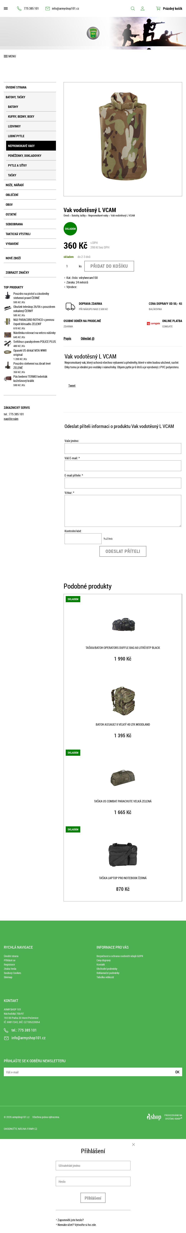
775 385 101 (31, 8)
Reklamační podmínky (108, 973)
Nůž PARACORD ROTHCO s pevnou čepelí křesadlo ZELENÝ (33, 322)
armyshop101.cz (20, 1117)
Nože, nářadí (15, 185)
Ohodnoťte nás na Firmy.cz (20, 1129)
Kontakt (101, 964)
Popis (67, 338)
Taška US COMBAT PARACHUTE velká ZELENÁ (123, 801)
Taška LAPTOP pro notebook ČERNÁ (123, 878)
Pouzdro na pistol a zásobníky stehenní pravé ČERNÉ (31, 296)
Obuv (9, 204)
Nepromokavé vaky (21, 146)
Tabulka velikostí (105, 977)
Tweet (71, 385)
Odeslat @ (87, 338)
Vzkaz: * (69, 493)
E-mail (7, 1069)
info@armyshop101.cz (65, 8)
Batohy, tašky (15, 97)
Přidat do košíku (109, 266)
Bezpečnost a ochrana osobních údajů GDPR (120, 956)
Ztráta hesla (10, 968)
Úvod (66, 215)
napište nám (11, 419)
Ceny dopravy (104, 960)
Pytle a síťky (17, 165)
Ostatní (11, 214)
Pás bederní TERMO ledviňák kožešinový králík (30, 378)
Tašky (12, 175)
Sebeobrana (14, 224)
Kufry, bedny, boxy (21, 116)
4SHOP (178, 1118)
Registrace (9, 964)
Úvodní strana (16, 87)
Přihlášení (93, 1198)
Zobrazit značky (17, 272)
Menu (12, 56)
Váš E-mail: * (72, 458)
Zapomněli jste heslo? (71, 1220)
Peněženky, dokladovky (24, 156)
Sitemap (8, 977)
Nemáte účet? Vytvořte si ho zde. (77, 1225)
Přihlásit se (9, 960)
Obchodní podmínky (107, 968)
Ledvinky (14, 126)
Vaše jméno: (72, 441)
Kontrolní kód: (73, 531)
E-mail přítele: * (74, 475)
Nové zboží (13, 258)
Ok (177, 1071)
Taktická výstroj (18, 234)
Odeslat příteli (123, 551)
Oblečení (12, 195)
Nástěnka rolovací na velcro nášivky (34, 333)
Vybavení (12, 244)
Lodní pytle (16, 136)
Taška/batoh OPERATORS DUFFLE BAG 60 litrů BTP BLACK (123, 648)
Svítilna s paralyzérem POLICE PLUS (34, 341)
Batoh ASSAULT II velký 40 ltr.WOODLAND (123, 724)
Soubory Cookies (12, 973)
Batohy (13, 107)
